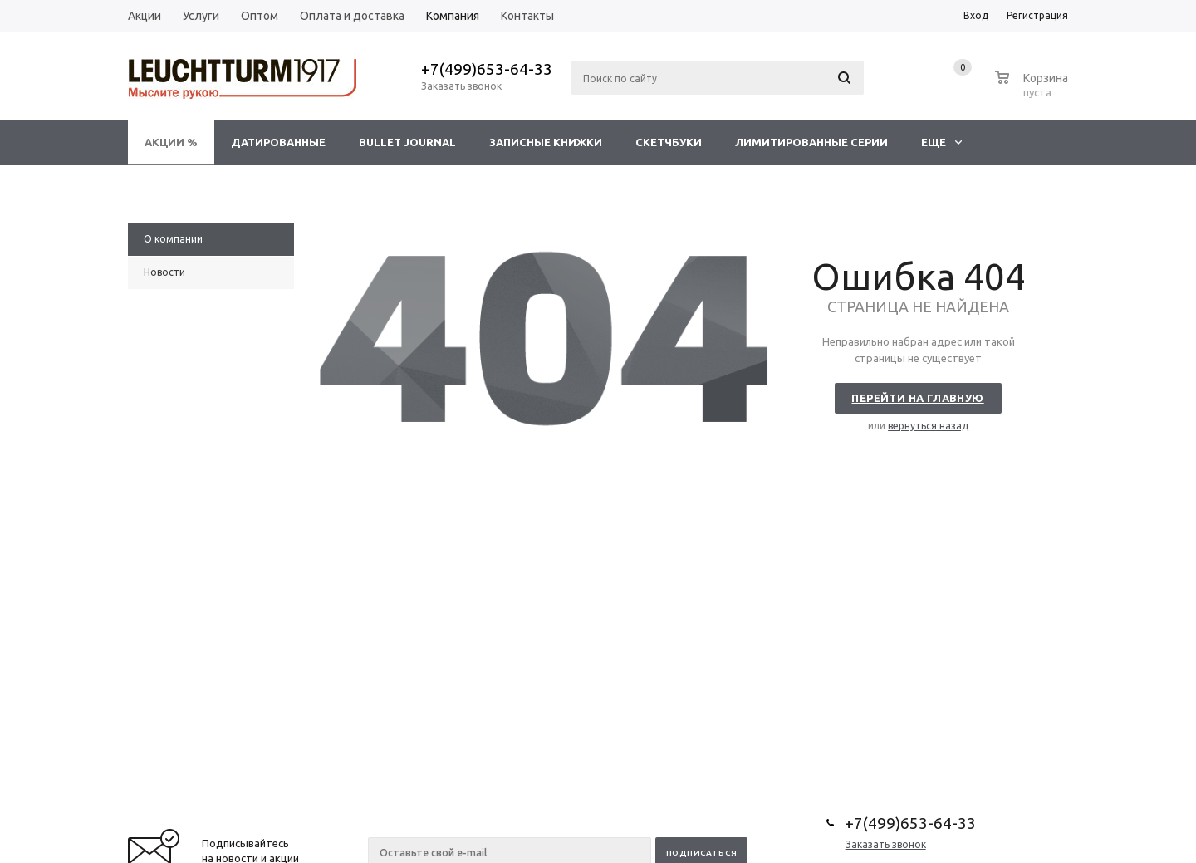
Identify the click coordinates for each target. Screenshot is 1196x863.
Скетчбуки (668, 142)
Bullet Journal (407, 142)
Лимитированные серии (811, 142)
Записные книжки (545, 142)
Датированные (278, 142)
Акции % (171, 142)
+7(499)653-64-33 (486, 69)
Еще (941, 142)
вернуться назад (928, 425)
